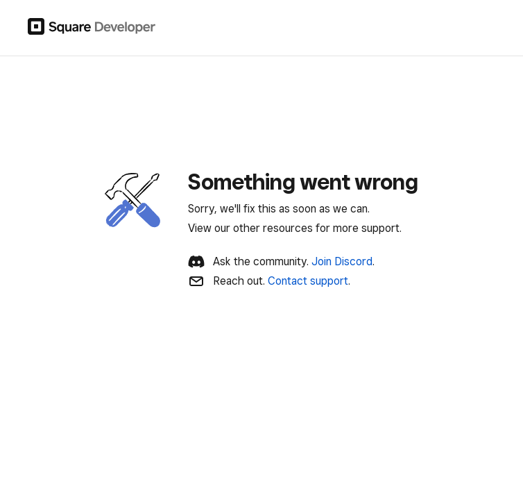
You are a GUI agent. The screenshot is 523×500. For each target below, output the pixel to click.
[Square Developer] (91, 28)
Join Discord (341, 261)
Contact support (308, 281)
